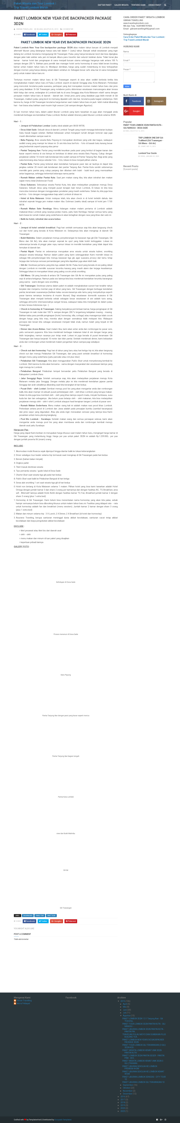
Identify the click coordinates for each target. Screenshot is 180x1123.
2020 (123, 1108)
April (125, 1004)
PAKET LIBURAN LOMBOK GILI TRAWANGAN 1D (143, 1082)
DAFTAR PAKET (105, 5)
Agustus (127, 1015)
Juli (125, 1013)
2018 (123, 1102)
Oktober (127, 1088)
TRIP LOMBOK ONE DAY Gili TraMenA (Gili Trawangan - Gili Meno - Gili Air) (150, 140)
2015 (123, 1001)
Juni (125, 1010)
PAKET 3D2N (51, 915)
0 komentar (68, 29)
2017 (123, 1099)
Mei (125, 1007)
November (128, 1091)
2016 (123, 1096)
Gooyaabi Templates (62, 1120)
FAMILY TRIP (40, 915)
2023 (123, 1111)
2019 (123, 1105)
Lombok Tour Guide (147, 153)
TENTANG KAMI (138, 5)
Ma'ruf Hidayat (23, 1003)
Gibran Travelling (24, 1000)
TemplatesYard (35, 1120)
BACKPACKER (27, 915)
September (128, 1085)
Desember (128, 1094)
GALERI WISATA (121, 5)
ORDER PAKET (154, 5)
